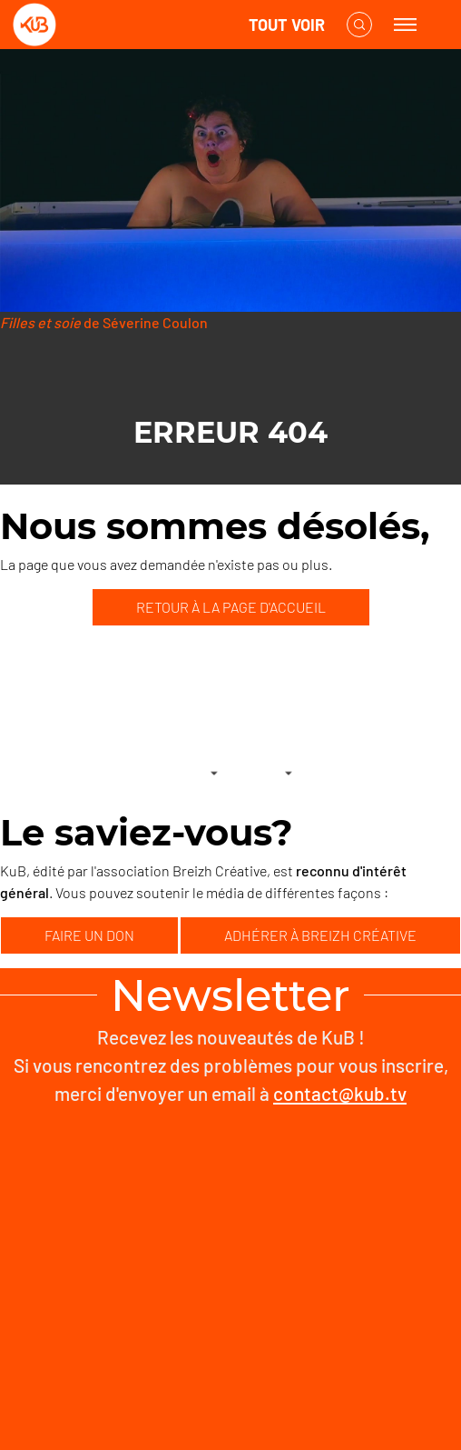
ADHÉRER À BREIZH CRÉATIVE (320, 935)
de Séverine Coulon (104, 322)
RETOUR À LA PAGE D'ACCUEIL (231, 606)
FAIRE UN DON (89, 935)
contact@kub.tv (340, 1093)
